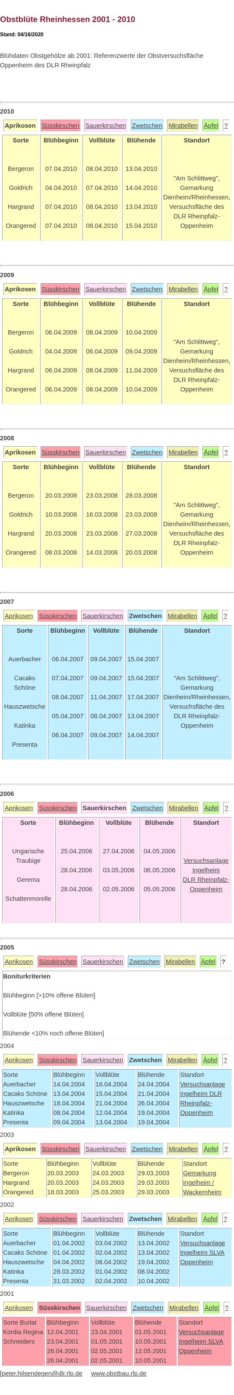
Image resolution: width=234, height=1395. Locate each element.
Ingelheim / (198, 1182)
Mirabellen (183, 125)
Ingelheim (194, 1093)
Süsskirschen (60, 125)
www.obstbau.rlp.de (118, 1373)
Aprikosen (19, 615)
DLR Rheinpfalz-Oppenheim (201, 1103)
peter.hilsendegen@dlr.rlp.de (42, 1373)
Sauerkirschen (105, 125)
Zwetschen (147, 125)
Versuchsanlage (202, 1084)
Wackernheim (202, 1192)
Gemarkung (199, 1173)
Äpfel (211, 125)
